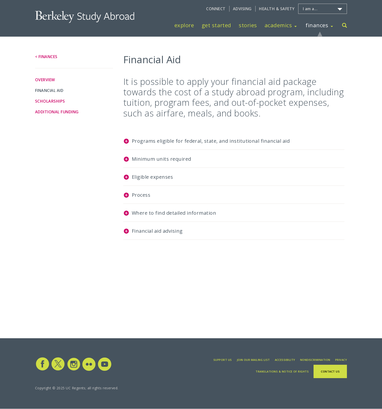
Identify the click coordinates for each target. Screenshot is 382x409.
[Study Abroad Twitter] (58, 369)
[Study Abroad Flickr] (89, 369)
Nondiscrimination (315, 360)
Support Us (222, 360)
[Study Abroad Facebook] (42, 369)
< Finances (46, 56)
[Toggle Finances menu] (331, 25)
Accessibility (285, 360)
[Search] (344, 26)
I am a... (310, 9)
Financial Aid (49, 90)
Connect (215, 8)
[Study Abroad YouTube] (104, 369)
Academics (278, 25)
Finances (317, 25)
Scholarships (50, 101)
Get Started (216, 25)
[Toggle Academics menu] (295, 25)
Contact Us (330, 371)
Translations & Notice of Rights (282, 371)
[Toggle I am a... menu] (339, 9)
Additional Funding (57, 112)
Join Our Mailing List (253, 360)
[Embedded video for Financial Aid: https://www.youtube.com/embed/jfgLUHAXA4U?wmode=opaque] (178, 283)
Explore (184, 25)
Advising (242, 8)
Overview (45, 79)
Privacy (341, 360)
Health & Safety (277, 8)
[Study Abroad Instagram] (74, 369)
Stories (248, 25)
